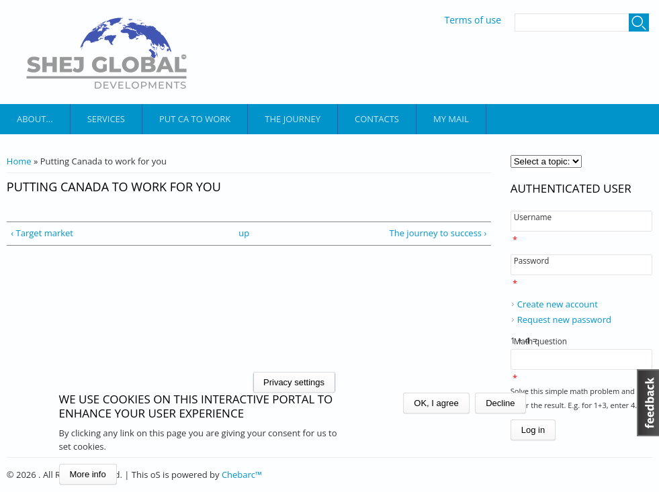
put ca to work (194, 119)
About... (35, 119)
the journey (292, 119)
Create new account (557, 304)
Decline (500, 403)
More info (88, 474)
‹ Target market (42, 233)
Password (532, 260)
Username (533, 216)
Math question (540, 341)
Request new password (564, 319)
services (106, 119)
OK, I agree (436, 403)
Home (19, 161)
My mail (451, 119)
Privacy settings (293, 382)
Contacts (377, 119)
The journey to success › (438, 233)
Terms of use (473, 20)
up (243, 233)
